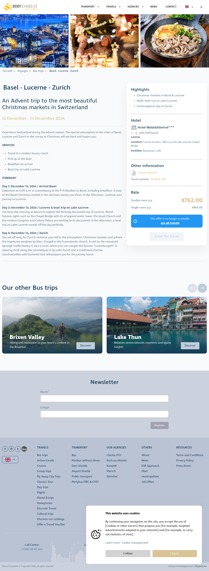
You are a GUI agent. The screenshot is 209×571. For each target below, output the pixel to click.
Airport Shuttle (81, 471)
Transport (88, 6)
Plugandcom (201, 566)
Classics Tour (45, 482)
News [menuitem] (153, 6)
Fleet (145, 471)
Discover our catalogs (50, 519)
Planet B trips (45, 498)
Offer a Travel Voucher (51, 524)
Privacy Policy (185, 460)
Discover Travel (46, 508)
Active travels (45, 460)
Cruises (41, 466)
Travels (111, 6)
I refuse (127, 553)
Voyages (22, 71)
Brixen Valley (27, 337)
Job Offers (148, 482)
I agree (174, 553)
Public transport (82, 476)
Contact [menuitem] (171, 6)
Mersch (111, 471)
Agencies (133, 6)
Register (159, 425)
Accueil (7, 71)
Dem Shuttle (79, 466)
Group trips (44, 471)
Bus (74, 455)
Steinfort (112, 476)
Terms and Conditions (189, 455)
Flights (41, 492)
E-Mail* (44, 408)
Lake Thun (127, 337)
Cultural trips (45, 514)
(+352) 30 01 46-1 (32, 549)
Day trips (42, 487)
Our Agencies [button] (116, 447)
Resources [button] (184, 447)
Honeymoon (44, 503)
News (145, 460)
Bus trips (38, 71)
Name (44, 392)
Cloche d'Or (114, 455)
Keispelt (112, 466)
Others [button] (147, 447)
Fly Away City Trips (49, 476)
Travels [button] (42, 447)
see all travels (170, 223)
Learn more (112, 543)
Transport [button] (79, 447)
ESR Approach (150, 466)
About (145, 455)
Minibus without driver (86, 460)
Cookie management (135, 543)
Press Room (183, 466)
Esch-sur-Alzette (117, 460)
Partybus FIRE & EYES (85, 482)
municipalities (150, 476)
